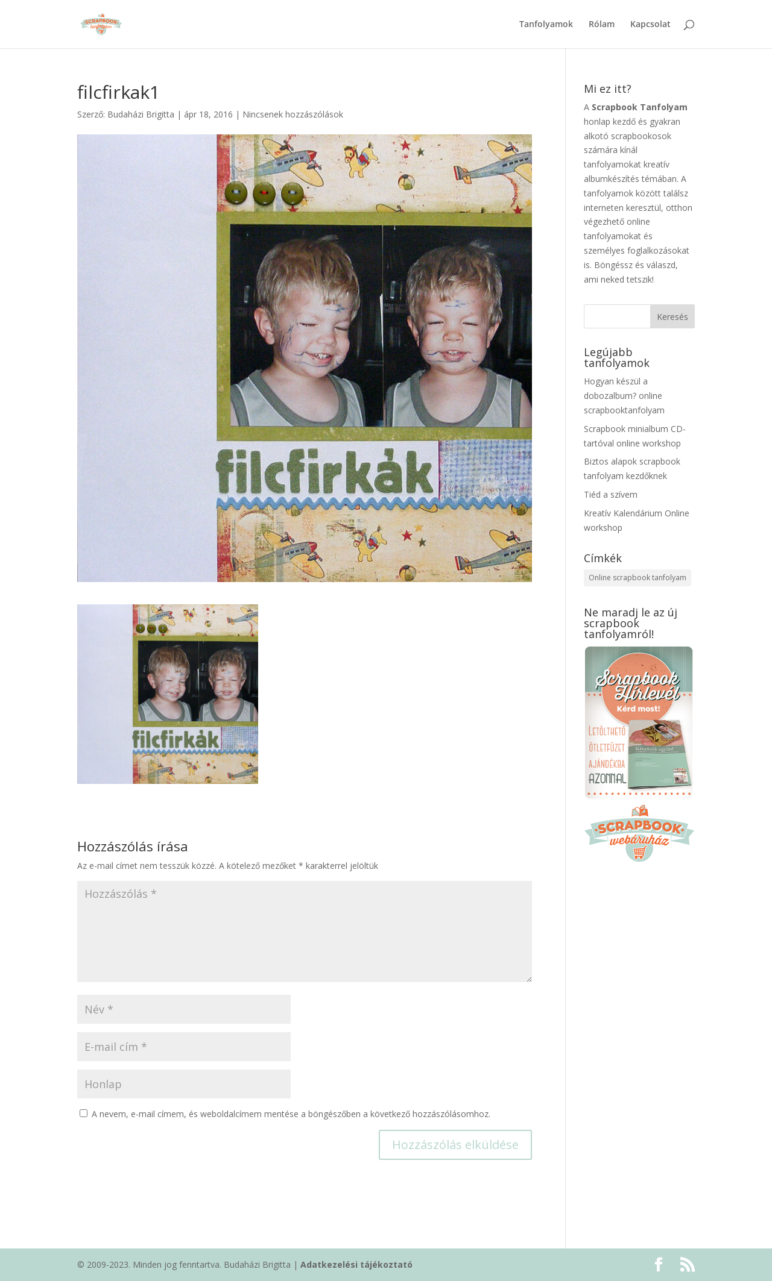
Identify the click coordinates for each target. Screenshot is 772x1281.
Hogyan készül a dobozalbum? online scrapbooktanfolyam (624, 395)
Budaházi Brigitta (140, 114)
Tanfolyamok (546, 25)
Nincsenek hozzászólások (292, 114)
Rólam (602, 25)
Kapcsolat (650, 25)
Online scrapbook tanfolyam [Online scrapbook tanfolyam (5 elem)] (637, 577)
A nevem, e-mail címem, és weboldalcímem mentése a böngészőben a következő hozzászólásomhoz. (291, 1114)
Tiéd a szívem (611, 494)
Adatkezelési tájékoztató (356, 1264)
